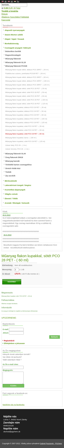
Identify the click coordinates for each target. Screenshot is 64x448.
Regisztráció (9, 341)
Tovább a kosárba (9, 11)
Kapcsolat (5, 20)
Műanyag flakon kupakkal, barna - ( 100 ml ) (21, 138)
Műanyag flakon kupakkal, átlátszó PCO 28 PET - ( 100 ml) (26, 119)
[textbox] (14, 5)
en (12, 1)
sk (6, 1)
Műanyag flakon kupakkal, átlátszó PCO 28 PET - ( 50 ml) (25, 111)
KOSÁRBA (12, 282)
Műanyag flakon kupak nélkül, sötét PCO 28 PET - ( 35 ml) (26, 88)
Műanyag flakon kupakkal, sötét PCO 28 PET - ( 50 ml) (24, 130)
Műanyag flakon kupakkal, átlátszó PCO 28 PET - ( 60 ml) (25, 115)
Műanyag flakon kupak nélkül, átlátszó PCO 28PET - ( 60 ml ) (27, 77)
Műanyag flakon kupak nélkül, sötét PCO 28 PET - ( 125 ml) (26, 104)
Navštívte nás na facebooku (14, 405)
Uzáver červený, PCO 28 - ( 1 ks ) (17, 149)
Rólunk (4, 14)
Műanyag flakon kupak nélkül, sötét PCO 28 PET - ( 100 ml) (26, 100)
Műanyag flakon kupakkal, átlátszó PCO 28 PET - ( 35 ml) (25, 107)
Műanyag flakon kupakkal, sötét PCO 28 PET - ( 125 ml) (25, 141)
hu (18, 1)
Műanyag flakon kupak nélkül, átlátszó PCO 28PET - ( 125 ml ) (27, 85)
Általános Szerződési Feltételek (15, 17)
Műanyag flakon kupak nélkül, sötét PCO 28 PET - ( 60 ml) (26, 96)
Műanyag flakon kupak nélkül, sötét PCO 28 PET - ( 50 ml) (26, 92)
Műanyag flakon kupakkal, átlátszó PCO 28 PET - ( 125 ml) (26, 122)
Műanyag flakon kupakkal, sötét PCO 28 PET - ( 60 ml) (24, 134)
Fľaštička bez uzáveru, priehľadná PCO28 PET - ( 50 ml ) (25, 73)
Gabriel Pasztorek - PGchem (51, 444)
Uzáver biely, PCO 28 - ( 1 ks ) (16, 145)
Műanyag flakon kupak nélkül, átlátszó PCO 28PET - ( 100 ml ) (27, 81)
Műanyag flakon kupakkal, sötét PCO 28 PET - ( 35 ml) (24, 126)
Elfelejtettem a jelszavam (14, 343)
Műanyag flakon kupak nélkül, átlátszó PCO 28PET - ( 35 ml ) (27, 70)
